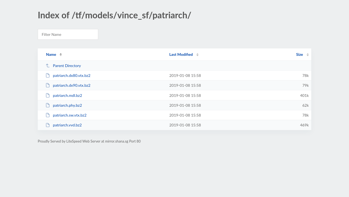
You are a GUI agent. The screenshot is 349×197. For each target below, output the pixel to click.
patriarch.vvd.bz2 (63, 125)
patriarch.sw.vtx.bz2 (65, 115)
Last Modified (181, 54)
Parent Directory (63, 65)
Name (51, 54)
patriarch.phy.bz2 (63, 105)
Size (299, 54)
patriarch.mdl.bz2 (63, 95)
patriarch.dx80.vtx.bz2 (68, 75)
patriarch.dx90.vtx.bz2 (68, 85)
